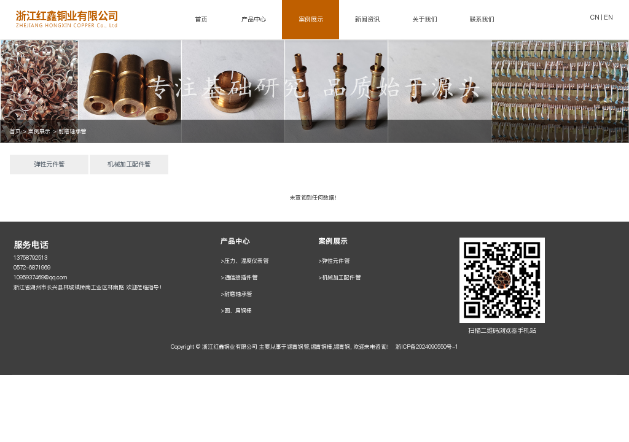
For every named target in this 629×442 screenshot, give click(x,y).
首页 (201, 19)
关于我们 (424, 19)
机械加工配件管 (128, 164)
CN (595, 17)
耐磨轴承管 (72, 131)
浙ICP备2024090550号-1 (427, 346)
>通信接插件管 (239, 277)
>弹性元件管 (334, 260)
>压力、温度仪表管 (244, 260)
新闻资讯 (367, 19)
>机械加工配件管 (339, 277)
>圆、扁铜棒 (236, 310)
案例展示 (311, 19)
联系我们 (481, 19)
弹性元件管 (49, 164)
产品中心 (253, 19)
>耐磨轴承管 (236, 293)
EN (608, 17)
